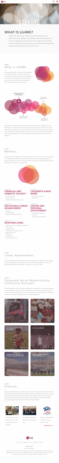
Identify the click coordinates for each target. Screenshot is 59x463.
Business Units (25, 442)
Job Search (41, 442)
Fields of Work (35, 442)
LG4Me (30, 442)
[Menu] (57, 2)
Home (17, 442)
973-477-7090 (17, 452)
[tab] (18, 101)
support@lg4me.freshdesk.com (27, 452)
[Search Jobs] (53, 2)
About (21, 442)
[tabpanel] (29, 131)
